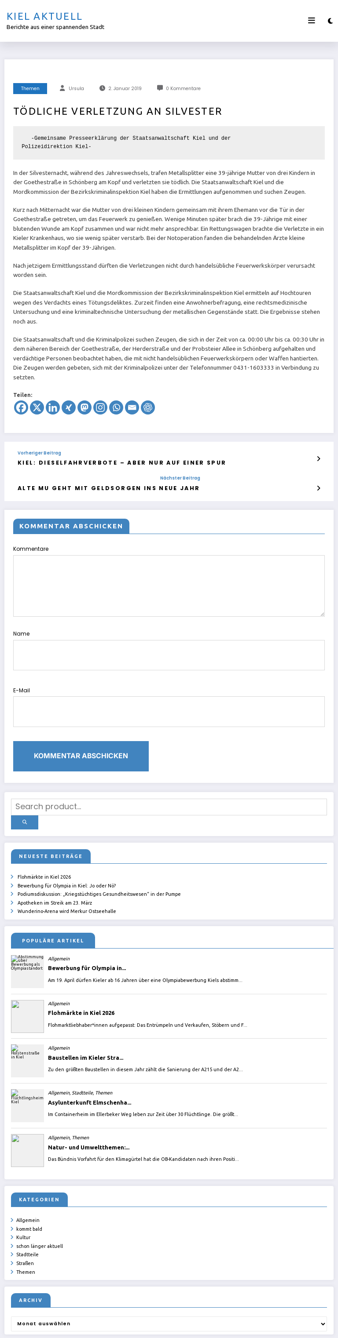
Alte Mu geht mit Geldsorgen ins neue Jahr (89, 485)
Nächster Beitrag (141, 476)
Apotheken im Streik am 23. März (55, 866)
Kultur (23, 1196)
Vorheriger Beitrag (39, 453)
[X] (37, 407)
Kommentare (169, 577)
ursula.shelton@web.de (198, 1324)
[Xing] (69, 407)
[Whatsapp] (116, 407)
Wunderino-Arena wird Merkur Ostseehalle (67, 873)
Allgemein (28, 1181)
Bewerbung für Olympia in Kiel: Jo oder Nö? (67, 850)
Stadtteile (27, 1211)
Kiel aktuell (45, 16)
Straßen (25, 1219)
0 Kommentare (183, 88)
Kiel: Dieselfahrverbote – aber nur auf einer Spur (99, 462)
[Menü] (311, 21)
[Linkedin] (53, 407)
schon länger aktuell (39, 1204)
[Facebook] (21, 407)
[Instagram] (100, 407)
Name (169, 640)
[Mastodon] (84, 407)
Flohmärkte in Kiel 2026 (44, 843)
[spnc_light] (330, 21)
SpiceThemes (274, 1324)
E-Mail (169, 687)
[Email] (132, 407)
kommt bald (29, 1189)
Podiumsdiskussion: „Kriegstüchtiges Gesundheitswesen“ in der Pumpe (99, 858)
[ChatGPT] (148, 407)
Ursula (76, 88)
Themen (30, 88)
